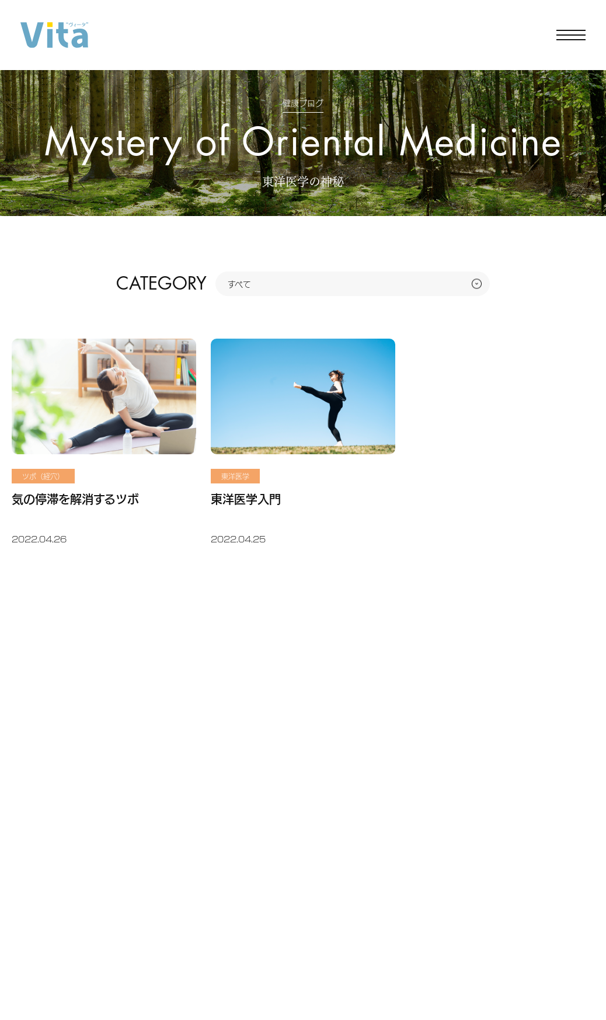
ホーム (23, 234)
